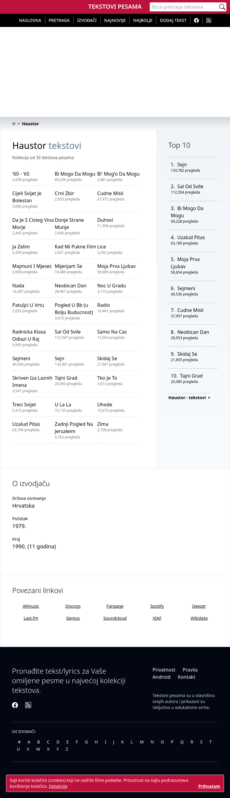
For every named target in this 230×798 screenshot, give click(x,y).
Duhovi (105, 220)
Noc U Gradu (111, 285)
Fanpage (115, 606)
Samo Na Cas (112, 331)
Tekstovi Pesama (115, 6)
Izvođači (87, 20)
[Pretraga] (184, 6)
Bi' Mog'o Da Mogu (118, 174)
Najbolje (142, 20)
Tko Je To (107, 378)
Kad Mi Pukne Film (75, 246)
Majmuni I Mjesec (32, 266)
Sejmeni (21, 358)
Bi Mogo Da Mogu (75, 174)
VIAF (157, 618)
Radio (103, 305)
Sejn (59, 358)
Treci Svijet (24, 404)
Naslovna (30, 20)
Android (161, 677)
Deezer (199, 606)
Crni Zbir (64, 193)
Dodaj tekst (173, 20)
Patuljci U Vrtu (28, 305)
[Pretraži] (222, 6)
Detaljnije (58, 786)
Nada (18, 285)
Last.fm (31, 618)
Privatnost (163, 669)
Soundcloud (115, 618)
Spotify (157, 606)
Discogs (73, 606)
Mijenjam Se (68, 266)
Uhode (104, 404)
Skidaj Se (107, 358)
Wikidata (199, 618)
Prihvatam (209, 786)
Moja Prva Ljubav (116, 266)
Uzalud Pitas (26, 424)
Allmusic (31, 606)
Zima (102, 424)
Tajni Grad (66, 378)
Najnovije (115, 20)
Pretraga (59, 20)
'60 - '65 (20, 174)
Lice (101, 246)
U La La (63, 404)
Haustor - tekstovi (187, 397)
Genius (73, 618)
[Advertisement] (115, 72)
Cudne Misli (110, 193)
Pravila (190, 669)
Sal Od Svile (68, 331)
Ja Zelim (21, 246)
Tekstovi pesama (168, 695)
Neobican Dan (71, 285)
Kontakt (186, 677)
